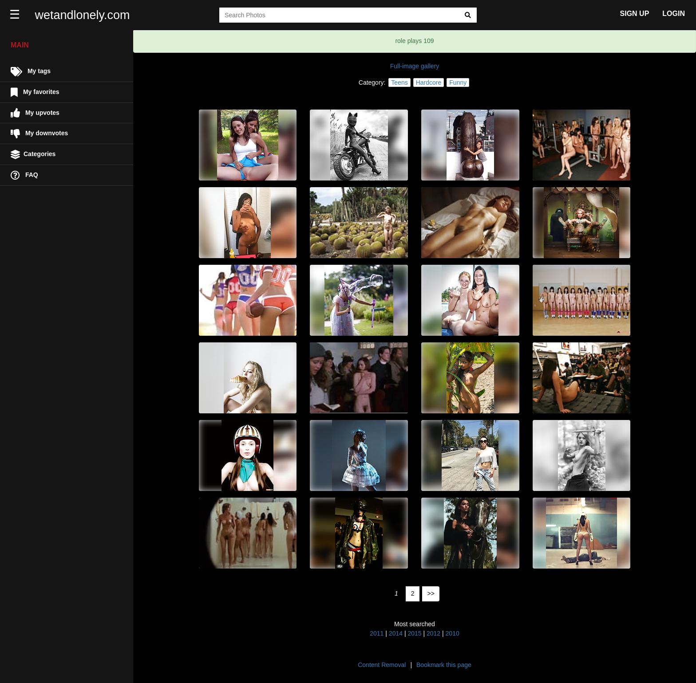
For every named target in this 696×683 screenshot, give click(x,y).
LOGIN (673, 13)
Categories (33, 154)
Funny (458, 82)
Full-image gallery (414, 66)
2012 (433, 633)
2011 (377, 633)
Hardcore (429, 82)
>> (431, 593)
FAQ (24, 175)
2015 (414, 633)
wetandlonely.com (82, 15)
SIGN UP (634, 13)
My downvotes (39, 133)
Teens (399, 82)
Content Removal (382, 664)
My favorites (35, 92)
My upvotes (35, 113)
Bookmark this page (443, 664)
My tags (31, 71)
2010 (452, 633)
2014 (396, 633)
